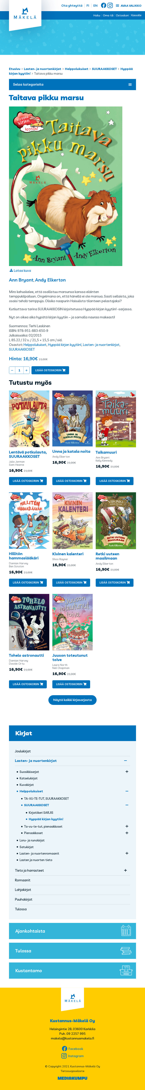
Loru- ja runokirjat (32, 840)
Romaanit (22, 880)
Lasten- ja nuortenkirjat (42, 69)
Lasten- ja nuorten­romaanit (39, 853)
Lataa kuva (22, 270)
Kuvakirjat (27, 785)
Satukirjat (27, 847)
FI (88, 5)
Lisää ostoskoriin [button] (26, 481)
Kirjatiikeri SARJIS (41, 812)
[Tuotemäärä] (19, 370)
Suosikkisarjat (29, 772)
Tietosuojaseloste (72, 1071)
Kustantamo (74, 970)
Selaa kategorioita (72, 84)
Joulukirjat (23, 751)
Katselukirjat (29, 778)
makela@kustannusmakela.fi (72, 1038)
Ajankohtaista (74, 931)
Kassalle (136, 15)
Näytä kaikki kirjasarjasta (72, 700)
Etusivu (14, 69)
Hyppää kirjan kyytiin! (64, 344)
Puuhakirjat (23, 899)
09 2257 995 (76, 1034)
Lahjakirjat (23, 889)
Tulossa (21, 909)
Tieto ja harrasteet (29, 870)
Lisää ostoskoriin (48, 370)
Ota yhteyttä (71, 5)
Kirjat (23, 733)
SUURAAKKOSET (104, 69)
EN (95, 5)
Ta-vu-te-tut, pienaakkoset (43, 826)
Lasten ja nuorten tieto (36, 860)
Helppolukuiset (76, 69)
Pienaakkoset (33, 833)
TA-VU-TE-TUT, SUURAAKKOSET (46, 798)
